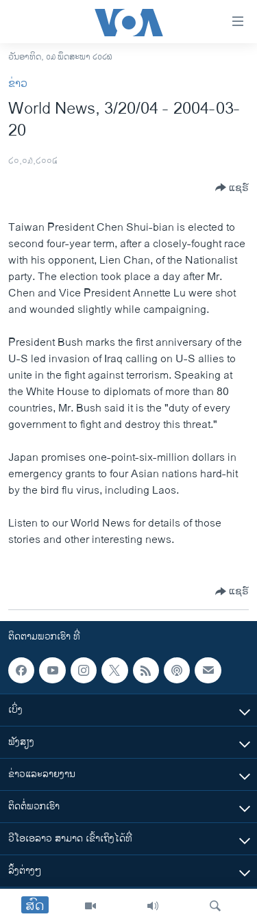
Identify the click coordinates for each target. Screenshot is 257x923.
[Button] (232, 187)
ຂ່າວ (17, 84)
